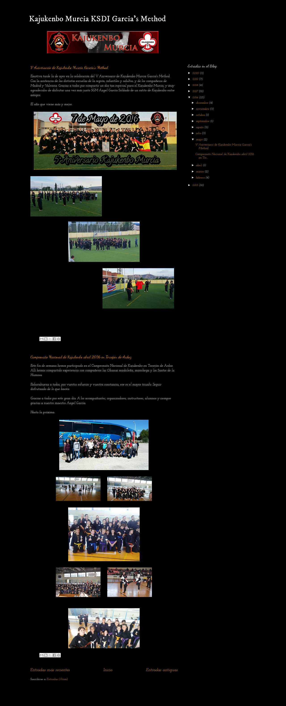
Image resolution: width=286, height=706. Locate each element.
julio (199, 133)
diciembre (202, 102)
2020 (196, 73)
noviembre (203, 108)
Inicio (107, 670)
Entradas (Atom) (57, 679)
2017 (195, 91)
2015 (195, 185)
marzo (200, 171)
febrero (201, 177)
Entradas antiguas (162, 670)
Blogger (170, 696)
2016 (195, 97)
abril (199, 165)
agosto (200, 127)
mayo (200, 139)
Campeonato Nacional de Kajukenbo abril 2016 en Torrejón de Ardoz (80, 356)
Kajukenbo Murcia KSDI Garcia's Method (97, 19)
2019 (195, 79)
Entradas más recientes (50, 670)
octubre (201, 114)
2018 (195, 85)
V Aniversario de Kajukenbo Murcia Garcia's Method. (69, 67)
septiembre (203, 121)
